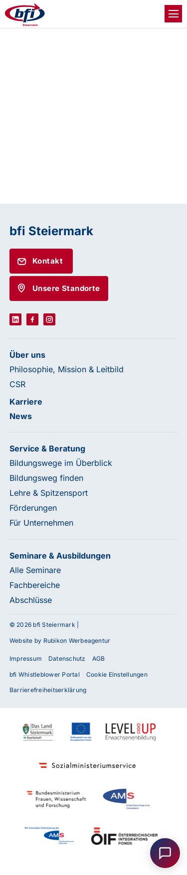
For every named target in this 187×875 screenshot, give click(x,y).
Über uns (27, 355)
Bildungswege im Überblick (60, 463)
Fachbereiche (34, 585)
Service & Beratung (47, 448)
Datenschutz (67, 658)
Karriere (25, 402)
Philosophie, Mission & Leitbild (66, 369)
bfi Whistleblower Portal (44, 674)
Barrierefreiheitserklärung (47, 690)
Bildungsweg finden (46, 478)
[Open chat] (165, 853)
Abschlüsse (30, 600)
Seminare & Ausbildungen (60, 556)
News (20, 416)
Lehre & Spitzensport (48, 493)
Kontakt (47, 261)
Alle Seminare (35, 570)
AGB (98, 658)
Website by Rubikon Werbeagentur (59, 640)
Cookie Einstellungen (117, 674)
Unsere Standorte (66, 288)
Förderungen (33, 508)
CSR (17, 384)
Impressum (25, 658)
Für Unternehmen (41, 523)
